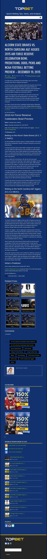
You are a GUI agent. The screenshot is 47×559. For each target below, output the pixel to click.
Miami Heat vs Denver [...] (17, 476)
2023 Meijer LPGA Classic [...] (18, 469)
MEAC (12, 355)
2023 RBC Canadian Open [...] (18, 482)
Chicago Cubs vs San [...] (17, 513)
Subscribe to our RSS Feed (17, 445)
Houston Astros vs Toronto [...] (18, 507)
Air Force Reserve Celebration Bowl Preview (22, 345)
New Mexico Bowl (32, 108)
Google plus (11, 544)
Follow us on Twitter (16, 448)
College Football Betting (17, 352)
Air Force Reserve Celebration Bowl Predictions (23, 341)
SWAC (12, 362)
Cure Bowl (7, 109)
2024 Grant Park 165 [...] (17, 457)
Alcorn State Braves (16, 348)
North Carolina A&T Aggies (27, 359)
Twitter (6, 544)
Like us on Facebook (15, 452)
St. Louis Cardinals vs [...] (17, 463)
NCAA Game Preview (33, 355)
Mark (9, 75)
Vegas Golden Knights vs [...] (18, 501)
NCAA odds (14, 359)
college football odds (32, 352)
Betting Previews (31, 75)
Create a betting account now (12, 269)
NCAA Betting (21, 355)
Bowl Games (28, 348)
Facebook (8, 544)
